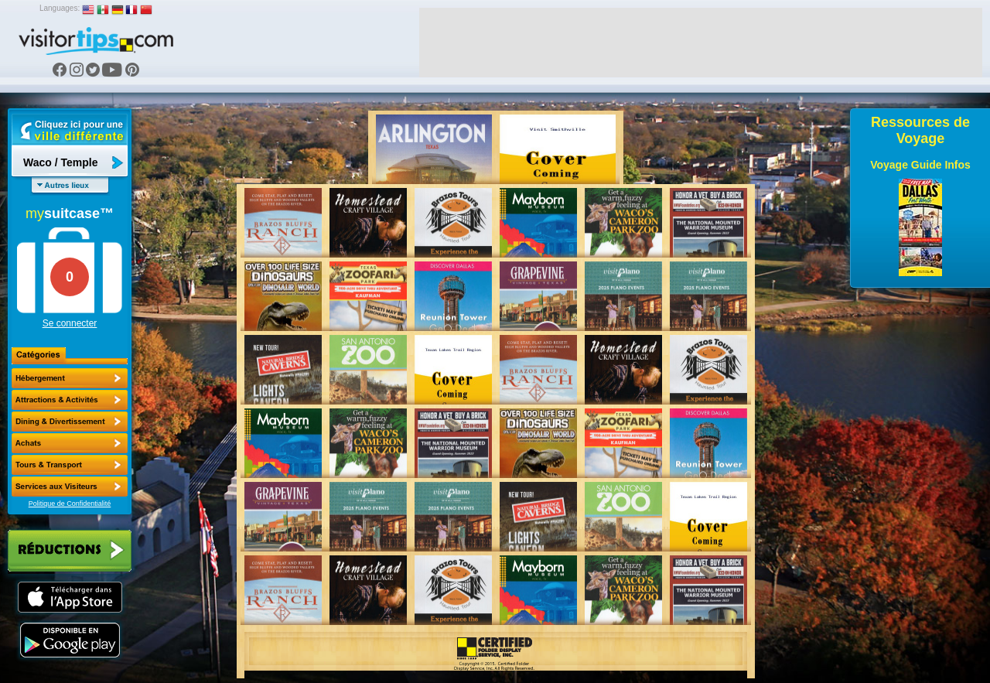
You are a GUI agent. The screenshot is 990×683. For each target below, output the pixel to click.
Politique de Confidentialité (70, 503)
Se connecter (70, 323)
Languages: (59, 8)
